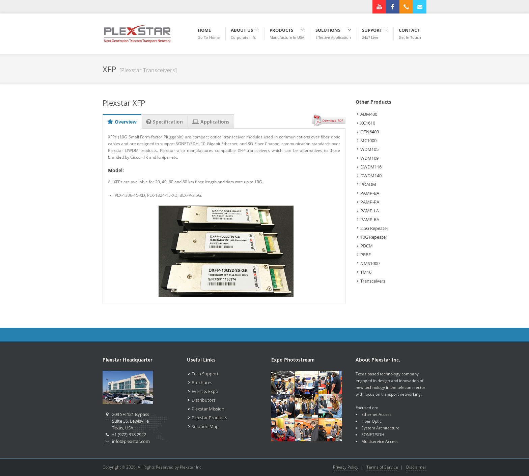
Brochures (202, 382)
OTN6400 (369, 132)
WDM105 (369, 149)
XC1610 (367, 123)
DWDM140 (371, 176)
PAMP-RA (369, 219)
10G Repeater (373, 237)
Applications (210, 121)
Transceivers (372, 281)
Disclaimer (416, 467)
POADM (368, 184)
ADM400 (368, 114)
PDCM (366, 246)
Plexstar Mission (208, 409)
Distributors (204, 400)
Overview (122, 121)
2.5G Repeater (374, 228)
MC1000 (368, 140)
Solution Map (205, 426)
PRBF (365, 255)
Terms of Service (382, 467)
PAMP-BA (369, 193)
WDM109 (369, 158)
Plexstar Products (209, 418)
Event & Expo (205, 391)
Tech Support (205, 374)
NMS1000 (370, 263)
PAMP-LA (369, 211)
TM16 (365, 272)
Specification (164, 121)
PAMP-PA (369, 202)
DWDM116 (371, 167)
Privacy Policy (345, 467)
